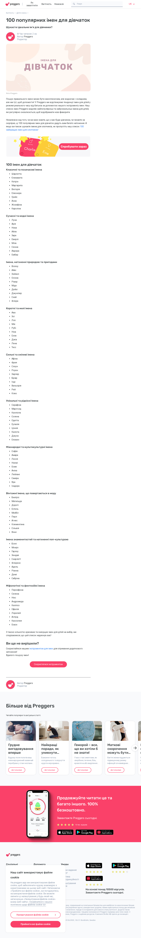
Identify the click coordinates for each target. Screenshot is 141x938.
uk (132, 4)
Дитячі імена (21, 13)
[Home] (13, 4)
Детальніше (16, 770)
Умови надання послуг (69, 871)
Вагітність (46, 4)
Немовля (59, 4)
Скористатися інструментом (48, 664)
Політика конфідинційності (70, 878)
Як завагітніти (32, 4)
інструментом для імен (41, 648)
